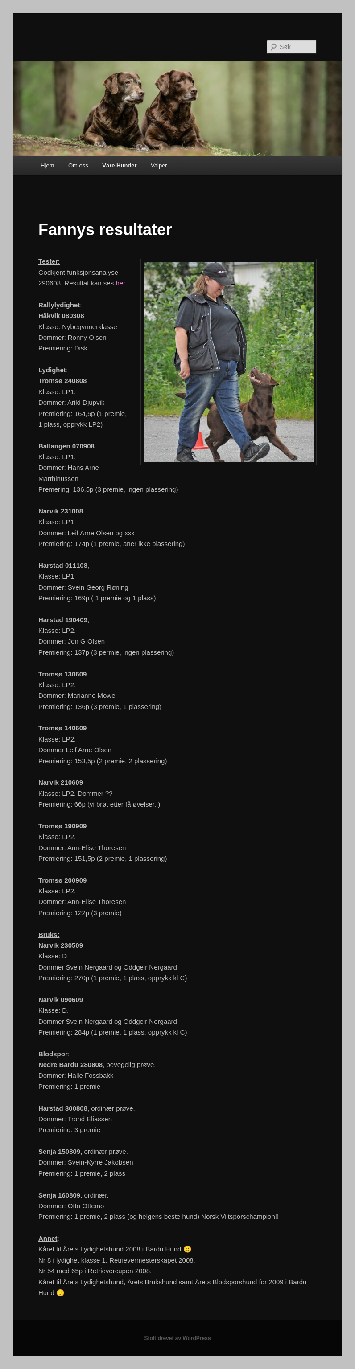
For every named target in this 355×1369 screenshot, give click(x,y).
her (120, 283)
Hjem (47, 165)
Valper (159, 165)
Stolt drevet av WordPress (177, 1338)
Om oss (78, 165)
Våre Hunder (119, 165)
